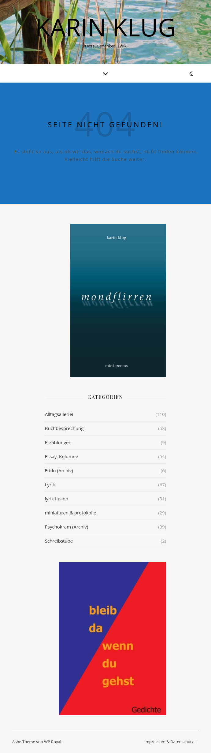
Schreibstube (59, 541)
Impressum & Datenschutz (169, 741)
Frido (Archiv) (59, 470)
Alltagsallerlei (59, 414)
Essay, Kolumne (61, 456)
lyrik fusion (56, 498)
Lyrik (50, 484)
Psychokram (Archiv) (66, 527)
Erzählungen (58, 442)
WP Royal (52, 741)
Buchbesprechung (64, 428)
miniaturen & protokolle (70, 513)
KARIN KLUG (105, 27)
